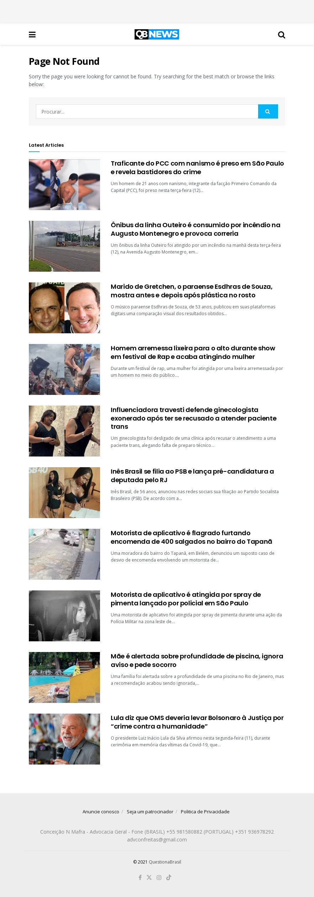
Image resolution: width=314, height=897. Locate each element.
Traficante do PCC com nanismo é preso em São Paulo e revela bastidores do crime (197, 167)
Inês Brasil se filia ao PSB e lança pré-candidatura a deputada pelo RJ (192, 475)
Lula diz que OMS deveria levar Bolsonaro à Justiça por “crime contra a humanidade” (197, 721)
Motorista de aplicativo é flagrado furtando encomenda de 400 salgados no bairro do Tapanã (191, 537)
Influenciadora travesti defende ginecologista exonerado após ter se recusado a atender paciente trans (193, 418)
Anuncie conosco (101, 811)
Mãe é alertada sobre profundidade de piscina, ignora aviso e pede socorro (197, 660)
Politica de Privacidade (205, 811)
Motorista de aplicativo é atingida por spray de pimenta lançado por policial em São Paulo (186, 598)
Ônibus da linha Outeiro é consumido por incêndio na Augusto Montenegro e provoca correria (196, 229)
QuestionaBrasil (165, 862)
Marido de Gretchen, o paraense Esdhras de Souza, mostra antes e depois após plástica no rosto (192, 290)
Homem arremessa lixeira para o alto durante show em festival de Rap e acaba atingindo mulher (193, 352)
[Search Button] (268, 111)
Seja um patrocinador (150, 811)
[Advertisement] (157, 10)
